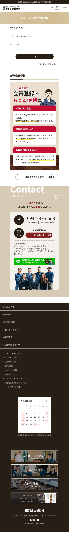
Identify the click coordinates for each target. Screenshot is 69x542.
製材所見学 (8, 337)
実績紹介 (7, 314)
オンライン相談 (11, 370)
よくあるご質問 (11, 357)
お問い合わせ (10, 374)
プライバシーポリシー (13, 378)
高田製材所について (11, 344)
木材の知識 (9, 366)
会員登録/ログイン (12, 361)
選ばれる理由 (8, 306)
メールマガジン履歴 (13, 386)
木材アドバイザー (21, 246)
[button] (65, 8)
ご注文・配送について (13, 353)
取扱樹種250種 (9, 322)
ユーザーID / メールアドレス (21, 36)
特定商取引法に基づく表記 (15, 382)
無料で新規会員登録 (34, 177)
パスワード (14, 44)
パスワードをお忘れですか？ (47, 64)
